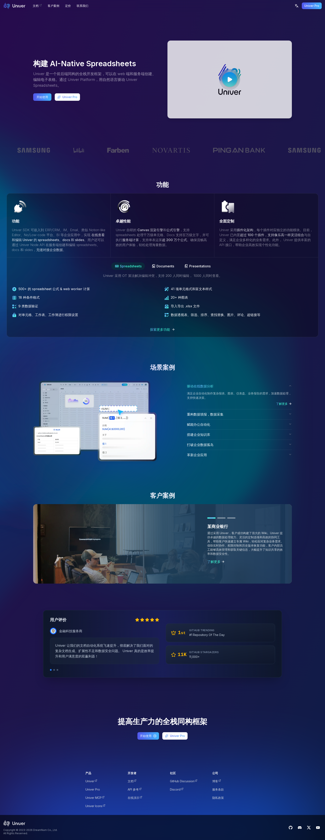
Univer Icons (95, 806)
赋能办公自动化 (239, 424)
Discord (176, 789)
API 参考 (135, 789)
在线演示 (135, 797)
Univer (91, 781)
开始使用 (42, 97)
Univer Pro (311, 5)
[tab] (128, 266)
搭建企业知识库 (239, 435)
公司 (215, 773)
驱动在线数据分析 (239, 386)
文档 (132, 781)
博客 (216, 781)
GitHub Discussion (183, 781)
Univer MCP (94, 797)
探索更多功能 (162, 329)
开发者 (132, 773)
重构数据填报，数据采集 (239, 414)
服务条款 (218, 789)
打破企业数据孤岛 (239, 445)
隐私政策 (218, 797)
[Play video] (229, 79)
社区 (173, 773)
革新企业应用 (239, 455)
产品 (88, 773)
